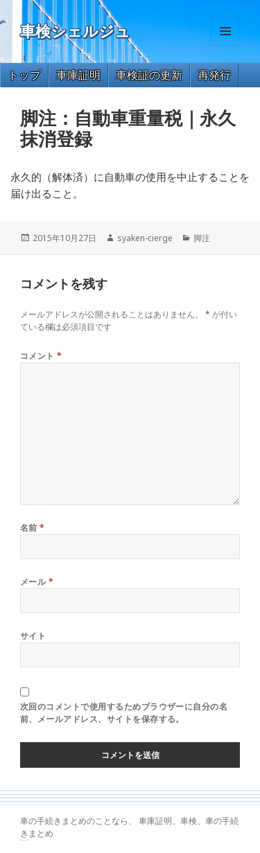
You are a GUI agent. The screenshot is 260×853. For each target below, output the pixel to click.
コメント (41, 356)
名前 (32, 528)
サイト (33, 636)
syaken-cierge (145, 238)
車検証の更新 (149, 74)
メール (36, 582)
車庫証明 (78, 74)
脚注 (201, 238)
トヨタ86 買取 (26, 840)
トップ (24, 74)
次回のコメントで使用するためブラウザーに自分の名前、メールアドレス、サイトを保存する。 (124, 713)
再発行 (214, 74)
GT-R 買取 (22, 840)
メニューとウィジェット (225, 45)
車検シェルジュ (75, 31)
